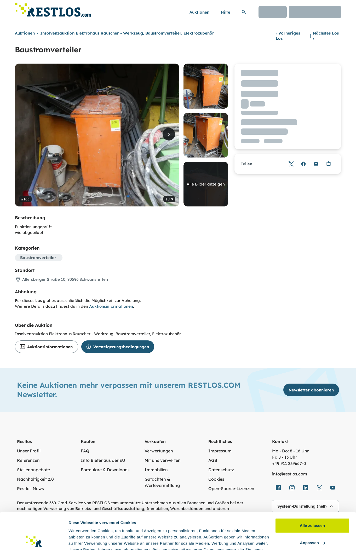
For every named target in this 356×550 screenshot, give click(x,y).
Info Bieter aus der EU (103, 460)
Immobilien (156, 469)
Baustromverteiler (38, 258)
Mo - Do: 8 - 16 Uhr (290, 450)
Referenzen (28, 460)
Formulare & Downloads (105, 469)
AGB (212, 460)
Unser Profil (29, 450)
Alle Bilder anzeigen (206, 184)
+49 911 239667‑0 (289, 463)
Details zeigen (81, 539)
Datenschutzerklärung (220, 525)
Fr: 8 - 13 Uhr (284, 457)
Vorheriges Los (288, 36)
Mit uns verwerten (163, 460)
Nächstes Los (326, 36)
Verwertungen (159, 450)
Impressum (220, 450)
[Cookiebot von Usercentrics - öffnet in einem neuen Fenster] (34, 540)
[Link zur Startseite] (53, 8)
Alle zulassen (312, 488)
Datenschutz (221, 469)
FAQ (85, 450)
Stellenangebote (33, 469)
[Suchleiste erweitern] (244, 12)
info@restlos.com (289, 473)
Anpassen (312, 505)
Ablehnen (312, 523)
